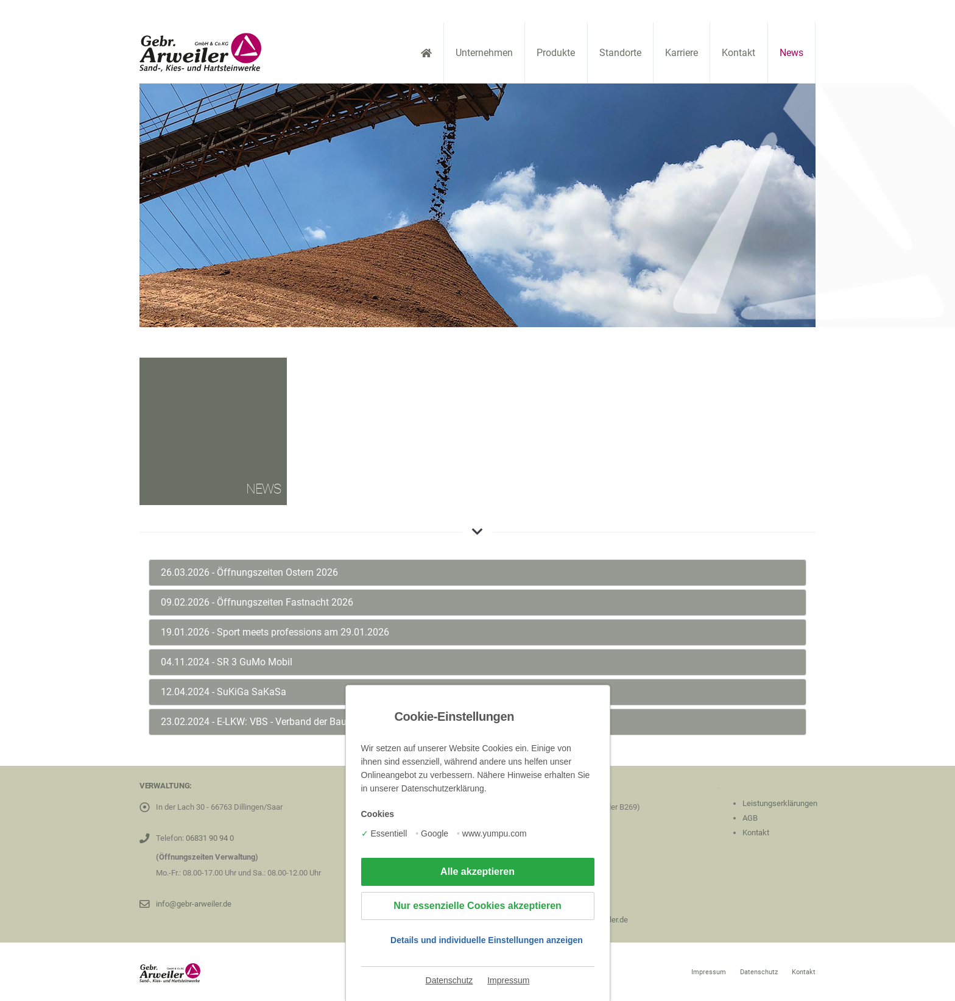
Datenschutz (449, 980)
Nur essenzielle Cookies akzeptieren (477, 905)
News (791, 52)
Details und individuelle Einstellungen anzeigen (486, 940)
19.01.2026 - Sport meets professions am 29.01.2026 (275, 632)
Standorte (620, 52)
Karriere (681, 52)
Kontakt (738, 52)
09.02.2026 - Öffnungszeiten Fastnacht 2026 (257, 602)
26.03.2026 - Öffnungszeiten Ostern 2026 (249, 572)
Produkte (556, 52)
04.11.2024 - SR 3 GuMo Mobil (226, 662)
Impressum (508, 980)
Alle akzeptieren (477, 871)
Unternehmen (484, 52)
